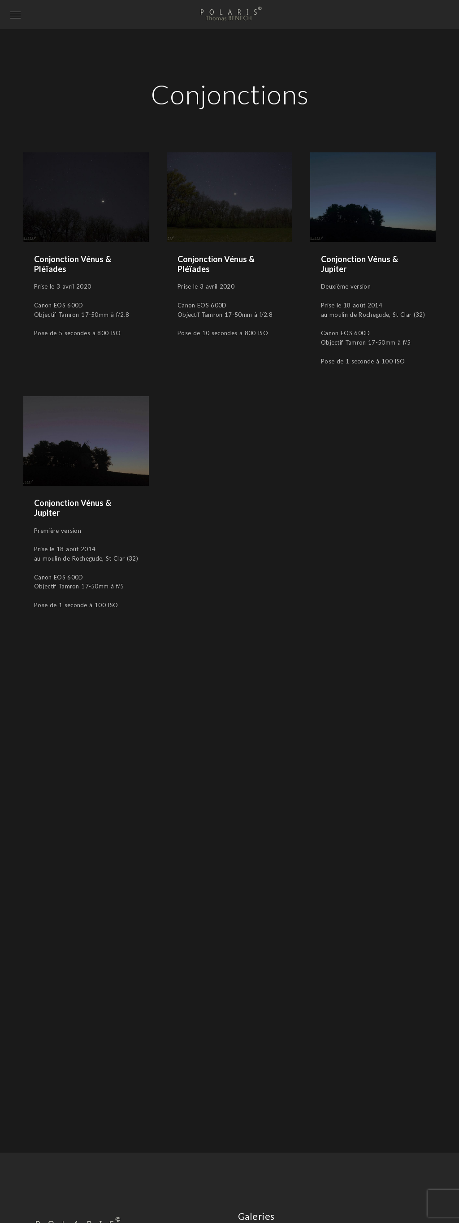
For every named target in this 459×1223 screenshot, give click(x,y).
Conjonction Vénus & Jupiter (359, 264)
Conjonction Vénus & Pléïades (72, 264)
